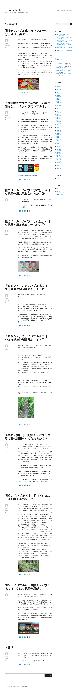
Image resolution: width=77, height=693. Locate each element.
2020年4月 (58, 111)
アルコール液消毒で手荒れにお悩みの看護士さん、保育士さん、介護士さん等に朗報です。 (64, 45)
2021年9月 (58, 99)
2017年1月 (58, 156)
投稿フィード (59, 191)
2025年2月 (58, 85)
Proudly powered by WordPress (20, 686)
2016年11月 (58, 159)
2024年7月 (58, 93)
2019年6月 (58, 121)
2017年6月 (58, 149)
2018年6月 (58, 133)
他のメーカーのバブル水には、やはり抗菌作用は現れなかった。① (27, 223)
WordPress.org (59, 194)
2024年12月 (59, 88)
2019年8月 (58, 120)
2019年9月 (58, 118)
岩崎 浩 (6, 43)
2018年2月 (58, 137)
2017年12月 (58, 140)
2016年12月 (58, 158)
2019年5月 (58, 123)
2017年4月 (58, 152)
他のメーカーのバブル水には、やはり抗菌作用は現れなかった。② (27, 191)
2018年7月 (58, 131)
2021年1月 (58, 102)
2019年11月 (58, 115)
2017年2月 (58, 155)
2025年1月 (58, 86)
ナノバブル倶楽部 (13, 10)
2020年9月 (58, 107)
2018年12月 (58, 124)
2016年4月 (58, 167)
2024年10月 (59, 91)
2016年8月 (58, 164)
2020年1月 (58, 112)
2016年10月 (58, 161)
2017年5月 (58, 150)
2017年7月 (58, 148)
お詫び (9, 647)
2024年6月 (58, 95)
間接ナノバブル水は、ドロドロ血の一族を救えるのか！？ (27, 497)
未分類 (57, 178)
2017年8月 (58, 146)
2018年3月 (58, 136)
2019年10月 (58, 117)
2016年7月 (58, 165)
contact (63, 10)
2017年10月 (58, 143)
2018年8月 (58, 130)
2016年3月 (58, 168)
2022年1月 (58, 98)
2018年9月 (58, 129)
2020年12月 (59, 104)
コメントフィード (60, 192)
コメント (6, 47)
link (58, 10)
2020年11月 (59, 105)
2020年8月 (58, 108)
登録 (57, 188)
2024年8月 (58, 92)
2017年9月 (58, 145)
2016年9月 (58, 162)
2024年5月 (58, 96)
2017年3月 (58, 153)
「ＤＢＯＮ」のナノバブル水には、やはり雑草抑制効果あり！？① (27, 338)
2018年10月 (58, 127)
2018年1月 (58, 139)
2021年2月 (58, 101)
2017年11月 (58, 142)
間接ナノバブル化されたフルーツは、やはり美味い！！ (26, 32)
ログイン (58, 190)
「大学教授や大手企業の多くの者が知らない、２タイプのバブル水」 (29, 104)
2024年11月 (59, 89)
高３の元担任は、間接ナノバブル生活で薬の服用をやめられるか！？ (27, 436)
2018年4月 (58, 134)
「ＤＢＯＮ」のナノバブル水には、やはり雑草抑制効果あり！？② (27, 287)
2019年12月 (58, 114)
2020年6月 (58, 110)
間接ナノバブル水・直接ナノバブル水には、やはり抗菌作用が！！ (27, 586)
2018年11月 (58, 126)
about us (69, 10)
